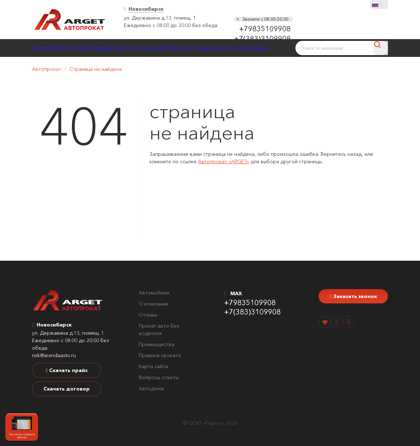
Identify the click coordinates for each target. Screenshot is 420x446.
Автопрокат (46, 69)
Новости (214, 47)
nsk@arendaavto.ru (54, 355)
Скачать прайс (66, 370)
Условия (88, 47)
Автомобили (52, 47)
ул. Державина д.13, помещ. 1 (160, 18)
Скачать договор (66, 389)
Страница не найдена (95, 69)
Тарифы (118, 47)
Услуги (145, 47)
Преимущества (156, 344)
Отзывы (244, 47)
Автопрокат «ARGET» (223, 161)
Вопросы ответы (159, 377)
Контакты (276, 47)
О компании (179, 47)
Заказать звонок (353, 296)
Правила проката (160, 355)
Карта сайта (153, 366)
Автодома (151, 388)
